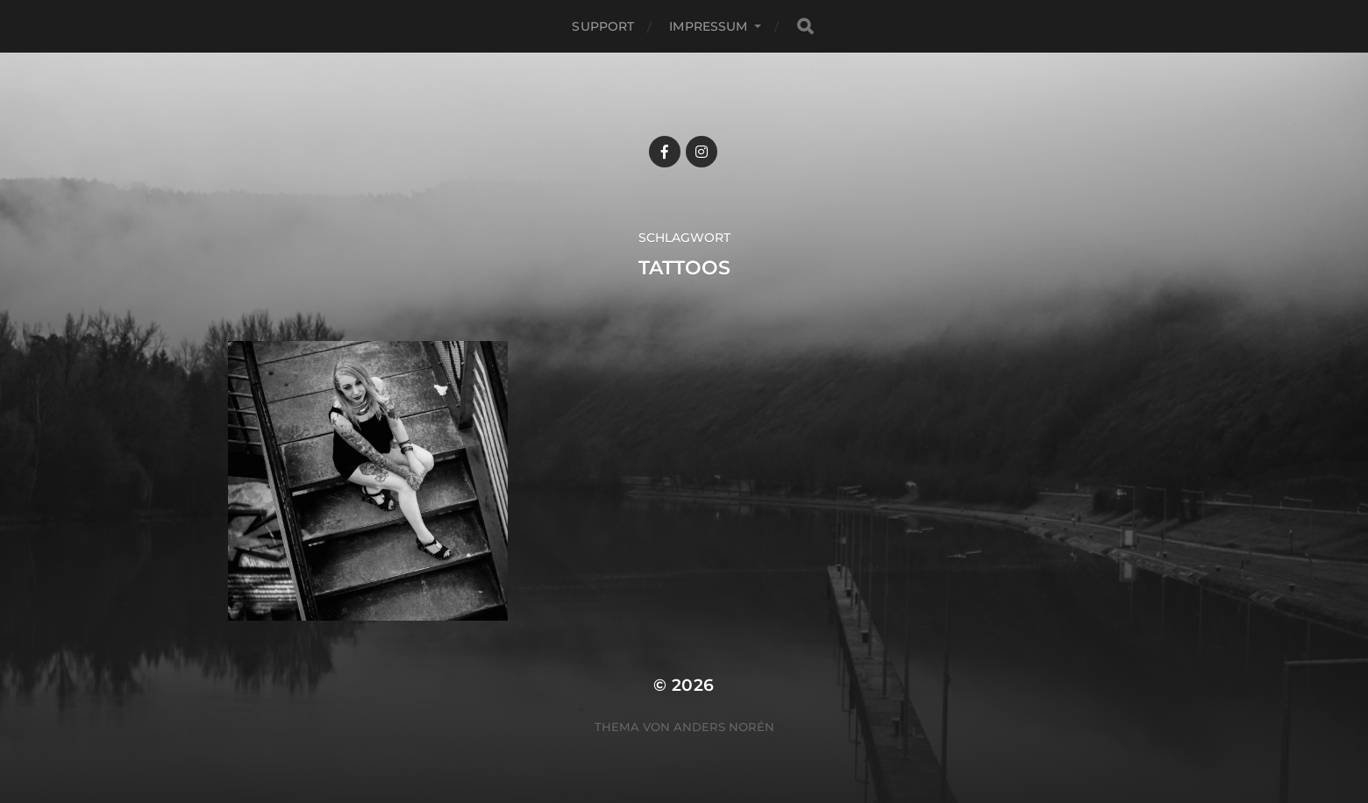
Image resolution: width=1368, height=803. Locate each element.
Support (603, 26)
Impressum (708, 26)
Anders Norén (723, 727)
